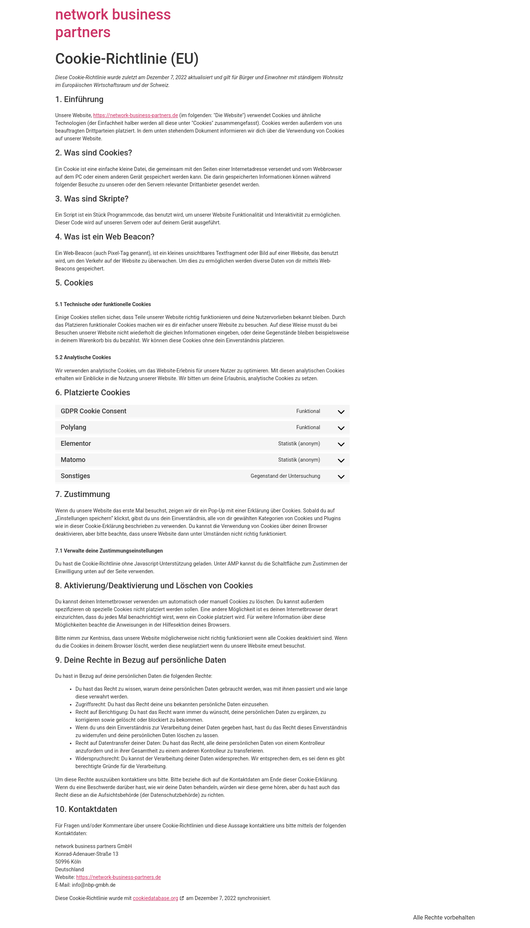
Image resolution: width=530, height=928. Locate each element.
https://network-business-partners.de (135, 115)
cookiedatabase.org (155, 898)
